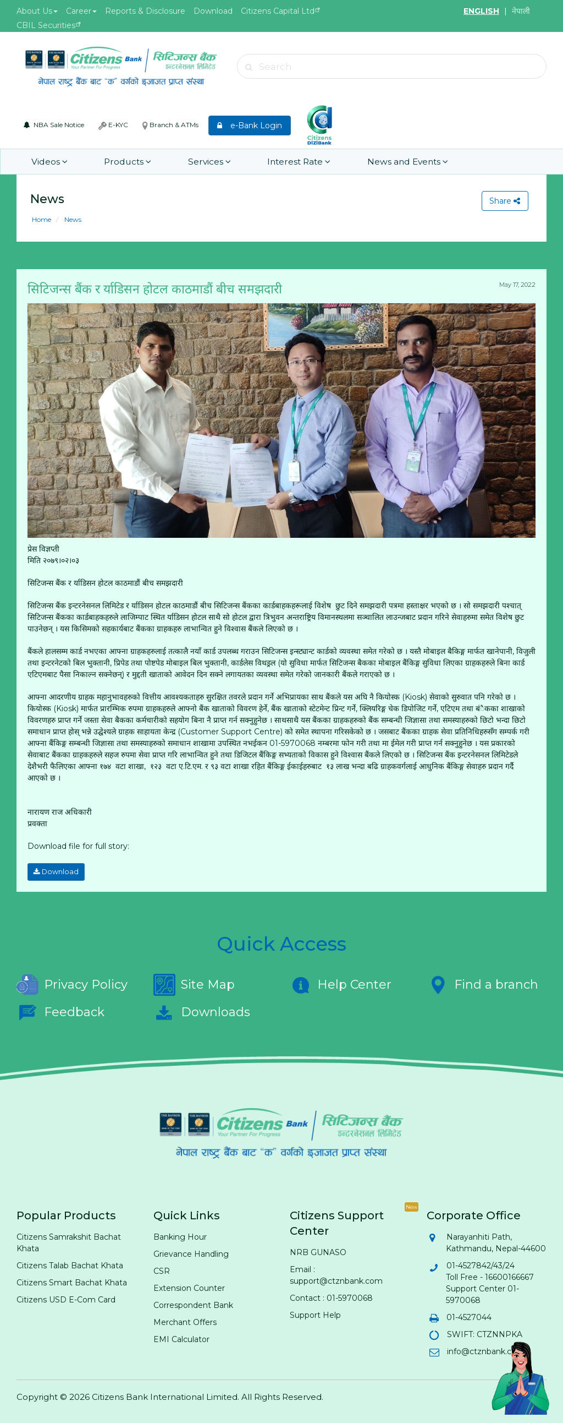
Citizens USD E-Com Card (65, 1299)
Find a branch (482, 984)
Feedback (60, 1011)
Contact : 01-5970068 (331, 1297)
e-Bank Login (249, 125)
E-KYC (113, 125)
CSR (161, 1270)
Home (41, 219)
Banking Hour (180, 1236)
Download (213, 11)
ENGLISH (481, 11)
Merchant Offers (185, 1321)
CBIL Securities (45, 25)
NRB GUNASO (318, 1251)
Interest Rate (280, 161)
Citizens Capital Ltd (277, 11)
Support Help (315, 1314)
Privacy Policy (72, 984)
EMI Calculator (181, 1338)
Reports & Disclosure (145, 11)
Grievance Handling (191, 1253)
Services (196, 161)
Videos (47, 161)
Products (120, 161)
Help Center (340, 984)
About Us (37, 11)
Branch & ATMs (170, 125)
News (72, 219)
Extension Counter (189, 1287)
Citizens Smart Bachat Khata (71, 1281)
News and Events (383, 161)
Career (81, 11)
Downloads (201, 1011)
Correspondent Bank (193, 1304)
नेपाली (521, 11)
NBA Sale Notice (54, 125)
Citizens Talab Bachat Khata (69, 1264)
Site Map (194, 984)
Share (504, 201)
